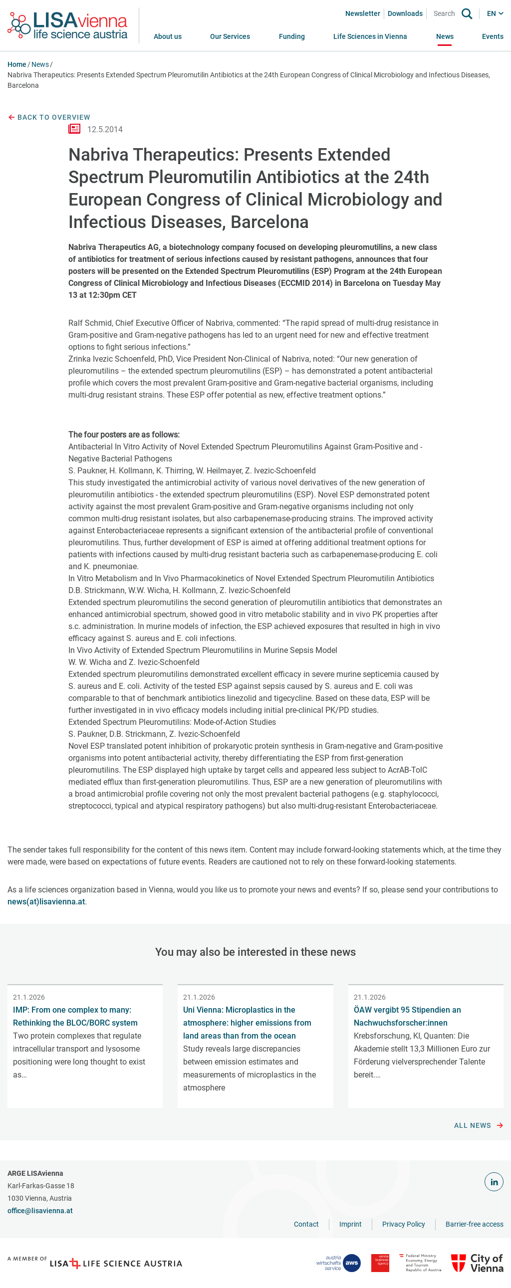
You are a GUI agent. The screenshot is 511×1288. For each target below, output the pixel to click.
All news (479, 1125)
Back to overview (48, 117)
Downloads (405, 13)
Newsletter (362, 13)
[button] (230, 36)
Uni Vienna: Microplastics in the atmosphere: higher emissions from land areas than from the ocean (247, 1023)
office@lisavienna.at (40, 1211)
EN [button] (491, 13)
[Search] (446, 13)
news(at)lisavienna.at (46, 901)
